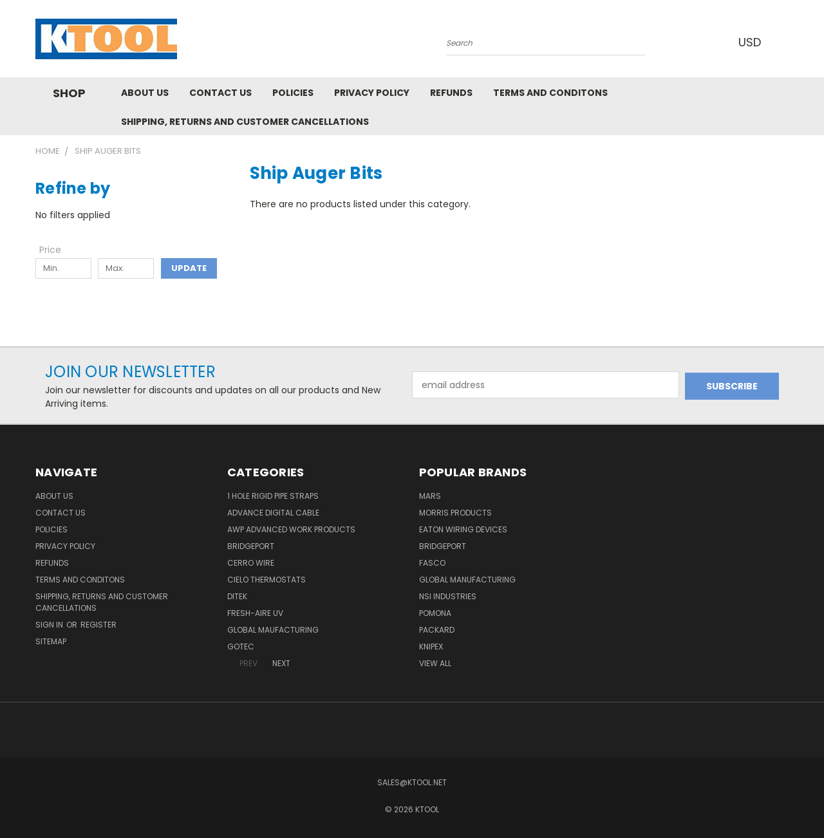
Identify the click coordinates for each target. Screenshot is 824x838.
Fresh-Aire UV (255, 613)
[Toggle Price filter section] (56, 249)
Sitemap (50, 641)
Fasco (432, 562)
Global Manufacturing (467, 579)
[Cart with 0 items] (785, 41)
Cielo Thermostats (266, 579)
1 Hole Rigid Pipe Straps (273, 495)
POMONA (435, 613)
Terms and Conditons (550, 92)
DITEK (237, 596)
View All (435, 663)
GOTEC (240, 646)
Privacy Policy (371, 92)
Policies (293, 92)
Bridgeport (250, 546)
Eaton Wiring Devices (463, 529)
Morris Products (455, 512)
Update (189, 268)
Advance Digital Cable (273, 512)
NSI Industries (447, 596)
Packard (436, 629)
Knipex (431, 646)
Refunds (451, 92)
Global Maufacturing (273, 629)
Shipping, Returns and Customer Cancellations (245, 121)
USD (752, 42)
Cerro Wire (250, 562)
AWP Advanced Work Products (291, 529)
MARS (430, 495)
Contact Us (220, 92)
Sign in (50, 624)
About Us (145, 92)
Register (98, 624)
